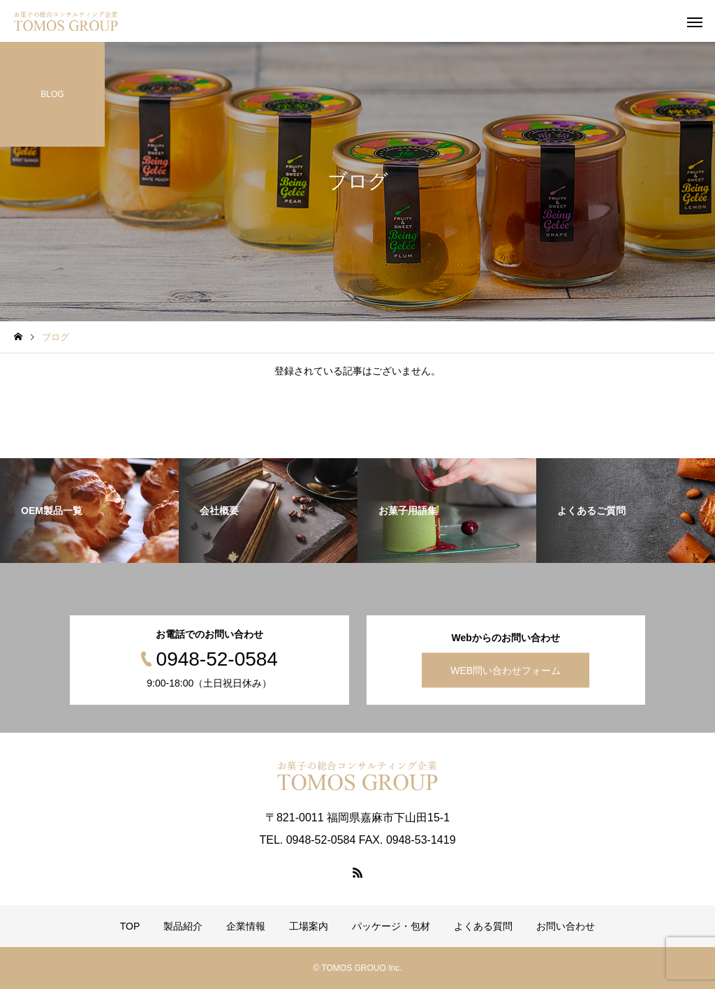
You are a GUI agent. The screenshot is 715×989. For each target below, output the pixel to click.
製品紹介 (182, 926)
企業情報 (245, 926)
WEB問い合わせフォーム (505, 670)
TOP (130, 926)
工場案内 (308, 926)
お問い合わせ (565, 926)
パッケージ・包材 (391, 926)
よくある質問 (483, 926)
